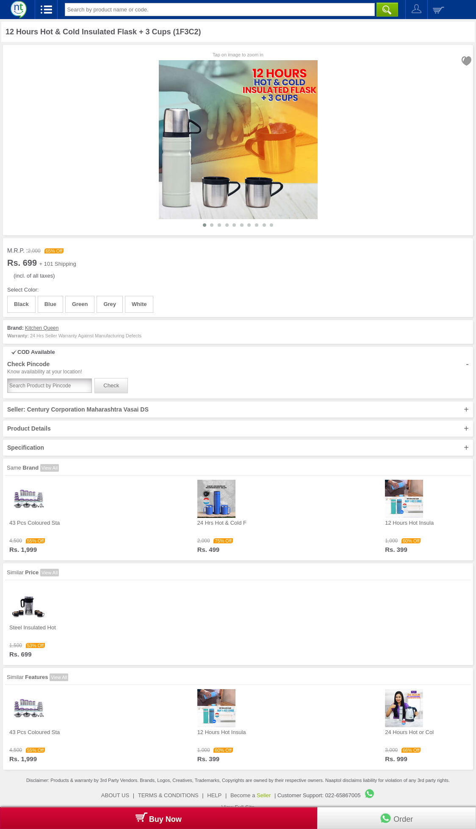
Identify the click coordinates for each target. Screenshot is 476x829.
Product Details (238, 428)
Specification (238, 447)
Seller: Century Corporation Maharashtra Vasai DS (238, 409)
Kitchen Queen (41, 328)
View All (50, 467)
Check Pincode (238, 368)
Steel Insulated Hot (32, 627)
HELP (214, 795)
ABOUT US (115, 795)
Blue (50, 304)
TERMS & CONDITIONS (168, 795)
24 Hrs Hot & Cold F (221, 523)
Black (21, 304)
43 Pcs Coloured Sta (34, 523)
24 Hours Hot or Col (409, 732)
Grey (109, 304)
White (139, 304)
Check (111, 385)
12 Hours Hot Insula (409, 523)
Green (80, 304)
